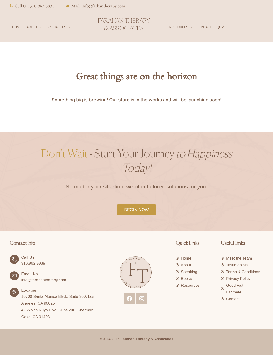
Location (29, 290)
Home (17, 26)
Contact (204, 26)
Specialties (58, 26)
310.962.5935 (33, 263)
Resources (180, 26)
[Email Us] (14, 275)
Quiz (220, 26)
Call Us (28, 257)
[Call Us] (14, 258)
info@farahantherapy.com (44, 279)
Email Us (30, 273)
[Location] (14, 291)
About (34, 26)
